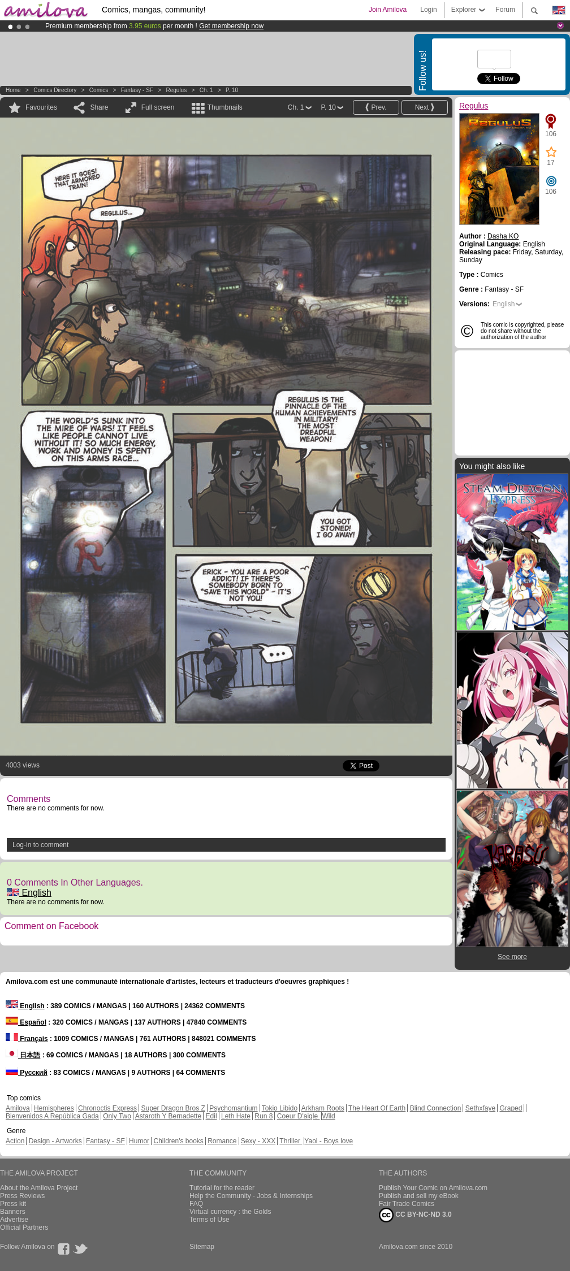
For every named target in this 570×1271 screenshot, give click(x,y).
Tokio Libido (279, 1108)
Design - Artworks (55, 1141)
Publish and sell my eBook (419, 1196)
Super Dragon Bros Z (173, 1108)
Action (15, 1141)
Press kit (13, 1204)
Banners (12, 1212)
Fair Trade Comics (406, 1204)
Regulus (176, 90)
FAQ (196, 1204)
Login (428, 10)
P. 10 (232, 90)
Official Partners (24, 1227)
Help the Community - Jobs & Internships (251, 1196)
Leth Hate (236, 1116)
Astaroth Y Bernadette (168, 1116)
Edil (211, 1116)
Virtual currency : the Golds (230, 1212)
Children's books (178, 1141)
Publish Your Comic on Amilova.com (433, 1188)
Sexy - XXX (258, 1141)
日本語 (23, 1055)
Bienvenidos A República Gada (52, 1116)
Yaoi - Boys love (328, 1141)
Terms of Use (209, 1220)
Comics (98, 90)
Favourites (41, 107)
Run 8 (263, 1116)
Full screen (158, 107)
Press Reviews (22, 1196)
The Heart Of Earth (376, 1108)
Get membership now (231, 26)
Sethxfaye (480, 1108)
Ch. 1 (206, 90)
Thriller (290, 1141)
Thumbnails (225, 107)
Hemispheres (54, 1108)
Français (27, 1039)
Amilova (18, 1108)
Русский (27, 1073)
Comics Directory (54, 90)
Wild (328, 1116)
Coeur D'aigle (298, 1116)
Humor (139, 1141)
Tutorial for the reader (221, 1188)
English (29, 892)
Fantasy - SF (137, 90)
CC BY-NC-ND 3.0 (415, 1215)
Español (26, 1022)
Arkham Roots (322, 1108)
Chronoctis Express (107, 1108)
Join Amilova (388, 10)
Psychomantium (233, 1108)
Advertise (14, 1220)
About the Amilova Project (38, 1188)
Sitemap (201, 1247)
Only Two (117, 1116)
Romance (222, 1141)
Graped (510, 1108)
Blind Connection (435, 1108)
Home (13, 90)
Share (99, 107)
